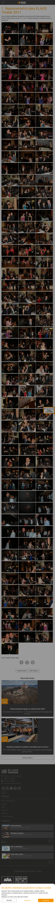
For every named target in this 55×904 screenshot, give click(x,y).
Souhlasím (46, 900)
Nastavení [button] (27, 900)
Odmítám (9, 900)
